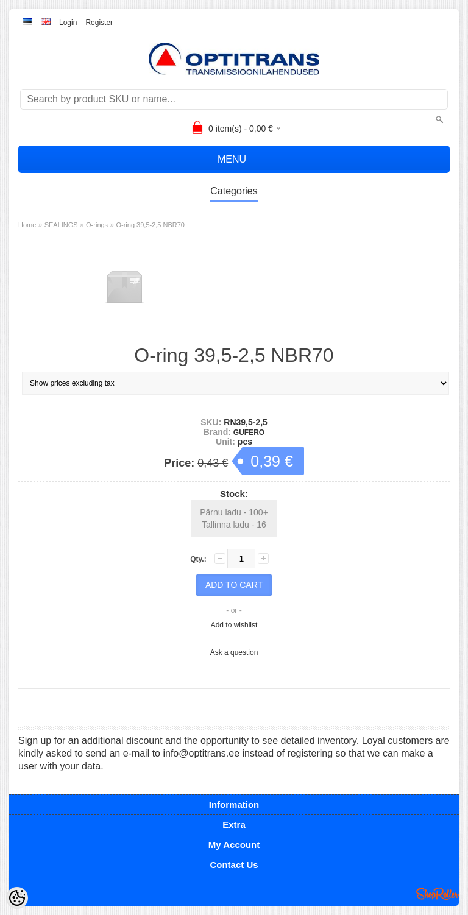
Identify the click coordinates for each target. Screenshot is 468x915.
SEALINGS (61, 224)
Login (68, 22)
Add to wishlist (234, 625)
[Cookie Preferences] (17, 898)
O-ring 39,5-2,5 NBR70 (150, 224)
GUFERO (248, 432)
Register (99, 22)
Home (27, 224)
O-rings (97, 224)
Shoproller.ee (437, 894)
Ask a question (234, 652)
